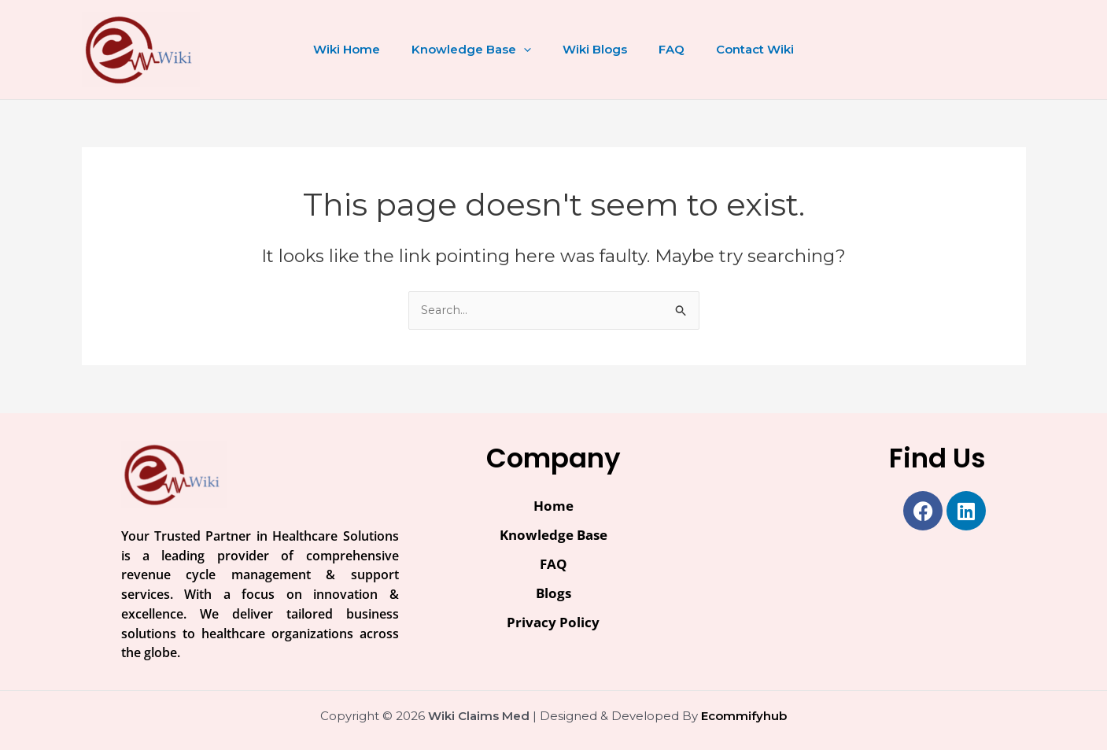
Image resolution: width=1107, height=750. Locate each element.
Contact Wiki (739, 49)
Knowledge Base (479, 49)
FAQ (664, 49)
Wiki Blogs (595, 49)
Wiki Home (362, 49)
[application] (531, 49)
